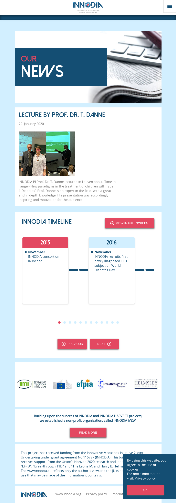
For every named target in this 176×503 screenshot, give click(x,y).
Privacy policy (96, 494)
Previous (72, 344)
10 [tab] (106, 322)
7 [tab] (91, 322)
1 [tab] (59, 322)
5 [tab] (80, 322)
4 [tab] (75, 322)
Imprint (117, 494)
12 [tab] (117, 322)
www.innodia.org (68, 494)
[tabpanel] (55, 270)
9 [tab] (101, 322)
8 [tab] (96, 322)
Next (104, 344)
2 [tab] (64, 322)
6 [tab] (85, 322)
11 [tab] (112, 322)
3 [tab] (70, 322)
